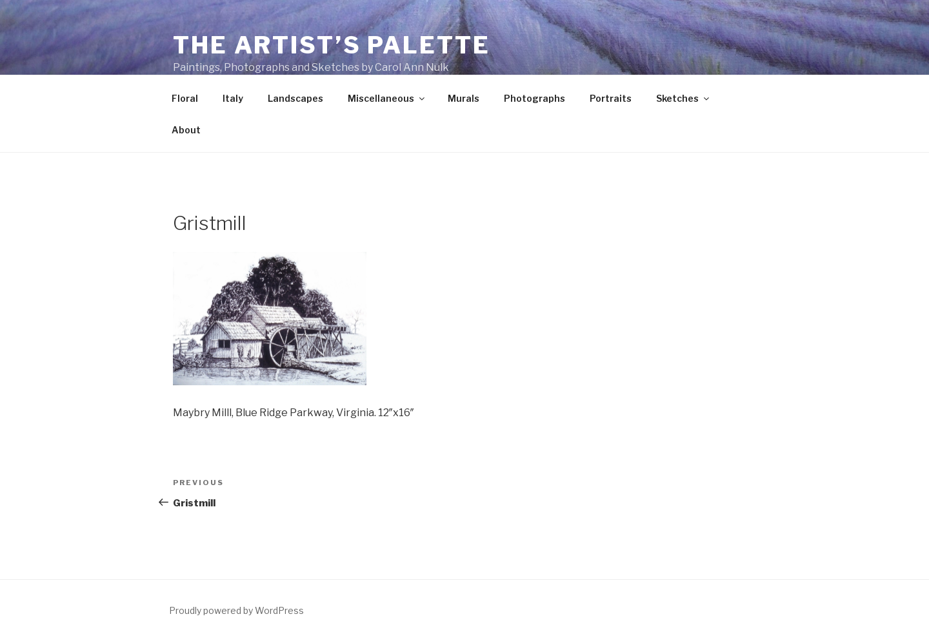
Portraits (611, 98)
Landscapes (295, 98)
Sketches (683, 98)
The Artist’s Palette (331, 45)
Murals (463, 98)
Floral (185, 98)
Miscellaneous (387, 98)
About (186, 129)
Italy (233, 98)
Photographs (534, 98)
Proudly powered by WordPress (236, 610)
